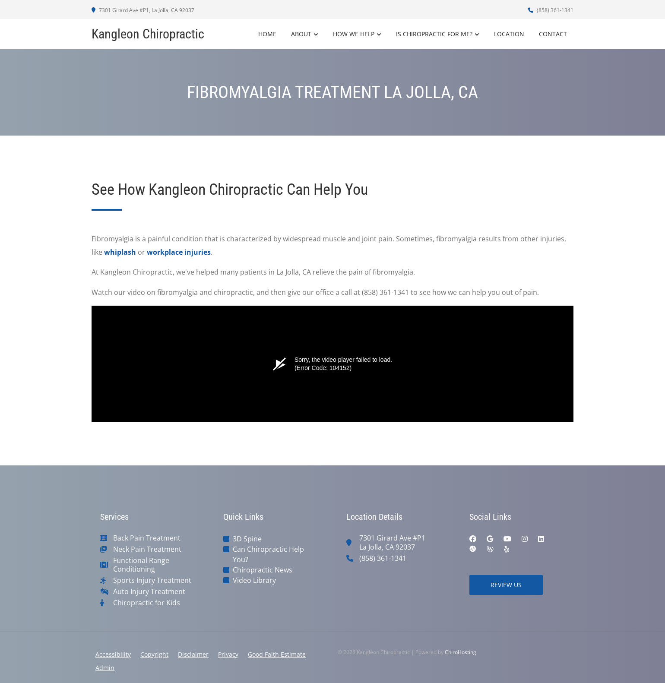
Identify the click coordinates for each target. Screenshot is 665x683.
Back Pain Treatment (146, 538)
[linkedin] (541, 539)
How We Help (353, 34)
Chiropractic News (262, 570)
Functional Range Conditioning (141, 565)
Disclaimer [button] (193, 654)
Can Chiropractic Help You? (268, 554)
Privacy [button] (228, 654)
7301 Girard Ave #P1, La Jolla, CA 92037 (143, 10)
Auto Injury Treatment (149, 591)
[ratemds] (472, 549)
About (301, 34)
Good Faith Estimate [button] (277, 654)
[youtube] (507, 539)
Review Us (506, 585)
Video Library (254, 580)
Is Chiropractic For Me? (434, 34)
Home (267, 34)
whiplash (120, 252)
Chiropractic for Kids (146, 602)
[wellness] (490, 549)
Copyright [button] (154, 654)
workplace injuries (179, 252)
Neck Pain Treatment (147, 549)
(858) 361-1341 (550, 10)
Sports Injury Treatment (152, 580)
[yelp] (506, 549)
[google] (490, 539)
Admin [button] (104, 668)
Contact (553, 34)
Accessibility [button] (113, 654)
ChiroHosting (460, 652)
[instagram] (525, 539)
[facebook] (472, 539)
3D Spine (247, 539)
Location (509, 34)
